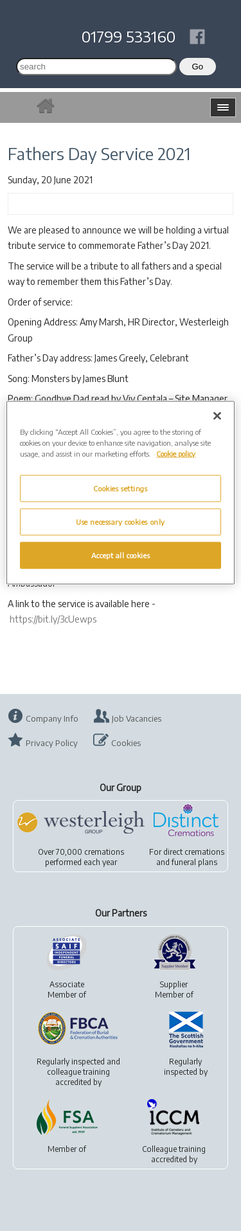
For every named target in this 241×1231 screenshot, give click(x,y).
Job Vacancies (136, 718)
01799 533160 (128, 36)
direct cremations (193, 852)
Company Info (52, 718)
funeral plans (194, 862)
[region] (120, 492)
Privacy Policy (52, 743)
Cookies (126, 743)
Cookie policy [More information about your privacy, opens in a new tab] (175, 453)
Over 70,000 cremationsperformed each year (81, 857)
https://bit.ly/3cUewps (53, 619)
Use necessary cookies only (120, 521)
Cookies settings (120, 488)
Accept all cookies (120, 555)
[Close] (217, 415)
